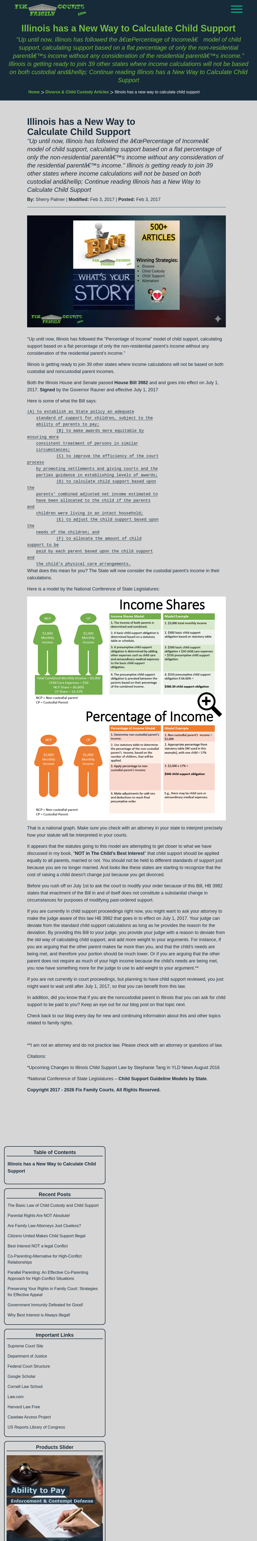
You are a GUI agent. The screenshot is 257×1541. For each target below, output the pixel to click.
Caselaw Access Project (29, 1417)
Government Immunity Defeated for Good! (45, 1305)
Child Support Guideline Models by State (162, 1078)
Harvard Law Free (24, 1407)
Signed (47, 389)
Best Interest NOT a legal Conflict (38, 1246)
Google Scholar (21, 1376)
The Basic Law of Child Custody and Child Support (53, 1205)
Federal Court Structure (29, 1366)
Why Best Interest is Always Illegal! (39, 1315)
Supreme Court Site (25, 1346)
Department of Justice (27, 1356)
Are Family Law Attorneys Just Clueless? (44, 1226)
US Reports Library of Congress (36, 1427)
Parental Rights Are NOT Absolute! (39, 1215)
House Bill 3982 (131, 382)
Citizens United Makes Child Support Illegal (46, 1236)
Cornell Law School (25, 1386)
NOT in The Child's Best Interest (109, 853)
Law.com (16, 1397)
